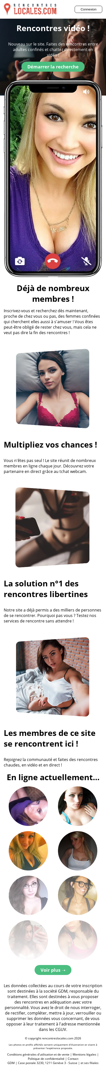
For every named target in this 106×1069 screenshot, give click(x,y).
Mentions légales (84, 1054)
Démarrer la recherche (53, 67)
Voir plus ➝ (53, 970)
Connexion (89, 9)
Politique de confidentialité (46, 1059)
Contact (73, 1059)
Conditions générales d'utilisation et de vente (38, 1054)
